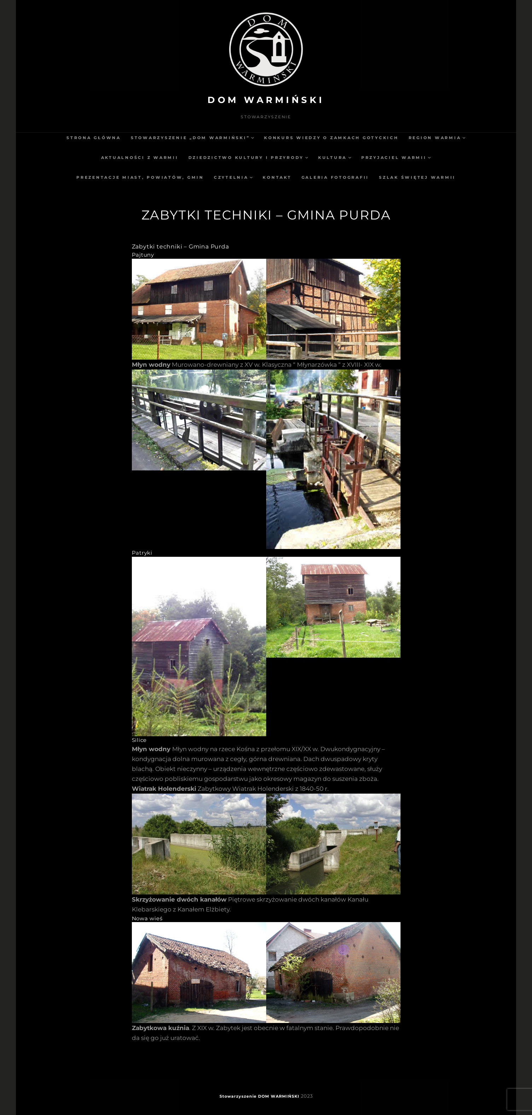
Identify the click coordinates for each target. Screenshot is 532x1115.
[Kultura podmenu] (349, 157)
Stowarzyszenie (238, 1096)
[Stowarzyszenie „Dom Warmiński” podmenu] (252, 137)
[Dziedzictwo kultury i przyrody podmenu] (306, 157)
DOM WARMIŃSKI (266, 100)
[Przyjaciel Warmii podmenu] (429, 157)
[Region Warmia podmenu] (464, 137)
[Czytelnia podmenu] (251, 177)
